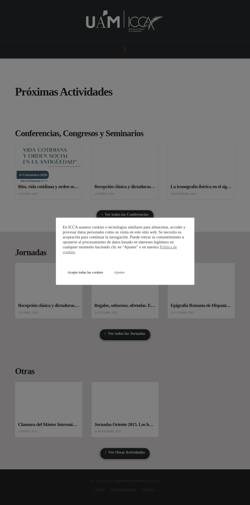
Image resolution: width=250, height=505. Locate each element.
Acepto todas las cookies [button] (85, 272)
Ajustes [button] (119, 272)
